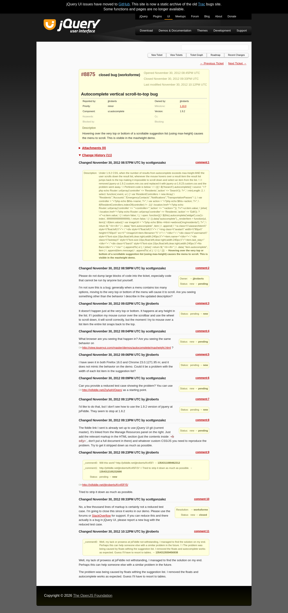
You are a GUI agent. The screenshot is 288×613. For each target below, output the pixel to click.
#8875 (88, 74)
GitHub (124, 4)
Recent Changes (236, 55)
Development (222, 30)
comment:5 (202, 354)
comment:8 (202, 420)
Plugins (157, 16)
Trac (201, 4)
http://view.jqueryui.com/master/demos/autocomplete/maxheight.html (125, 347)
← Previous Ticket (212, 63)
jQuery (144, 16)
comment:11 (201, 531)
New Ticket (156, 55)
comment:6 (202, 377)
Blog (207, 16)
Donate (231, 16)
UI (168, 16)
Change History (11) (97, 155)
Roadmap (215, 55)
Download (146, 30)
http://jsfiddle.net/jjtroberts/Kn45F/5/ (103, 484)
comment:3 (202, 303)
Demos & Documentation (175, 30)
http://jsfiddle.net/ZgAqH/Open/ (100, 390)
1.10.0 (183, 106)
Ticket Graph (196, 55)
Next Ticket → (237, 63)
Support (241, 30)
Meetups (180, 16)
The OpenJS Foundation (92, 595)
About (218, 16)
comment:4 (202, 331)
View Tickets (176, 55)
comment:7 (202, 399)
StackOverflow (101, 515)
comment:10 (201, 499)
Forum (195, 16)
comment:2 (202, 268)
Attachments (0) (94, 148)
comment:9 (202, 452)
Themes (202, 30)
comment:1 (202, 162)
